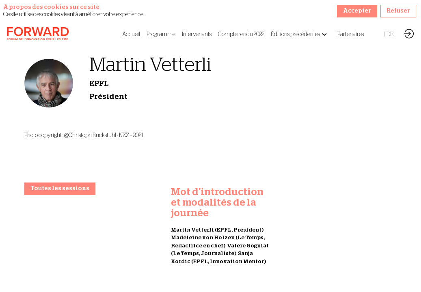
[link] (131, 34)
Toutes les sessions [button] (59, 188)
